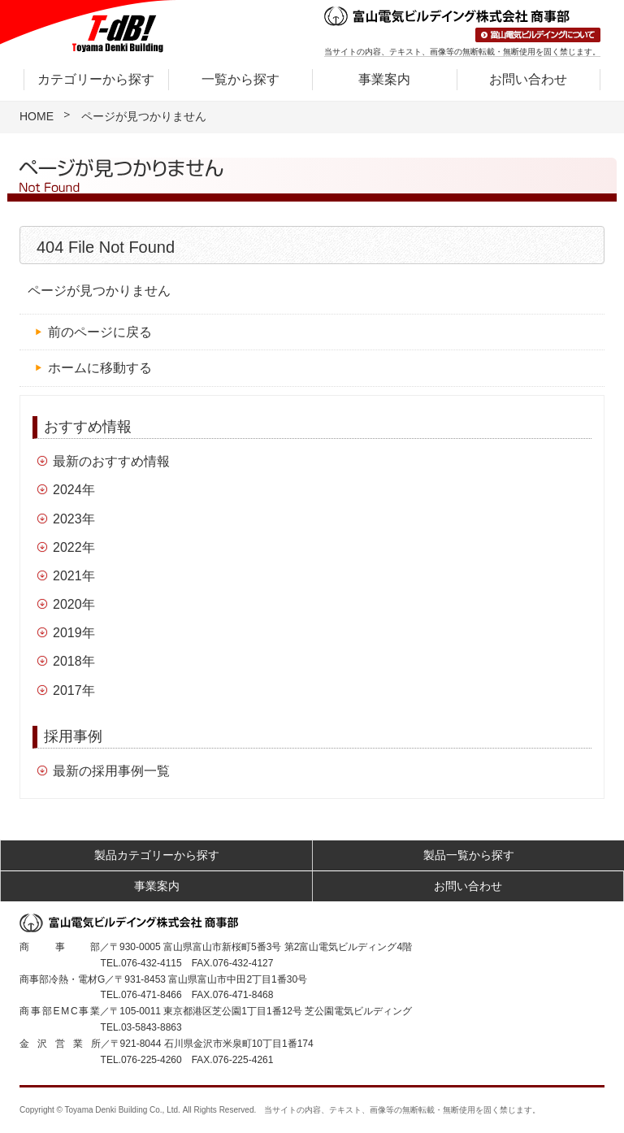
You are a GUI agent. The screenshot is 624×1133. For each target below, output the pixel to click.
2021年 (74, 576)
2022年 (74, 547)
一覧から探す (241, 79)
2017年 (74, 690)
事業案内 (384, 79)
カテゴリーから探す (95, 79)
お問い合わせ (528, 79)
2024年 (74, 490)
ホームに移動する (100, 368)
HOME (37, 116)
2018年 (74, 661)
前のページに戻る (100, 332)
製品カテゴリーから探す (156, 855)
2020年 (74, 604)
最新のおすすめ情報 (111, 461)
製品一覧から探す (468, 855)
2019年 (74, 633)
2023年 (74, 519)
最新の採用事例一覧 (111, 771)
